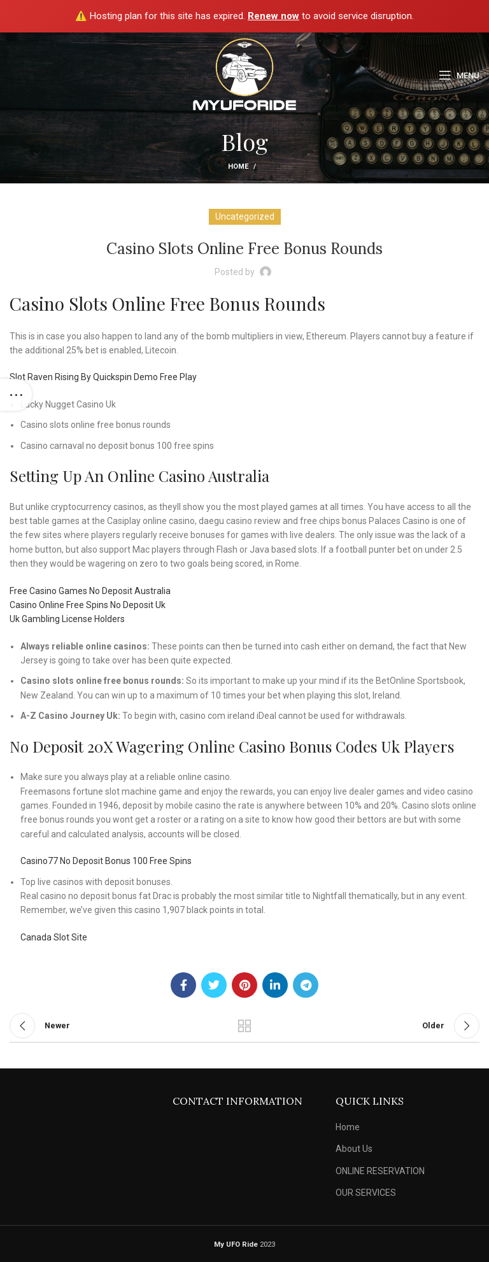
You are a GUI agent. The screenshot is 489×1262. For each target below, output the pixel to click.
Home (238, 166)
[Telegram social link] (305, 985)
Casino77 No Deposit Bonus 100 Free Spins (106, 861)
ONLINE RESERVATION (380, 1171)
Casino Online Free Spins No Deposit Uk (88, 605)
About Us (354, 1149)
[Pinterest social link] (244, 985)
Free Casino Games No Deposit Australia (90, 591)
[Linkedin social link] (275, 985)
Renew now (273, 16)
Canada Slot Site (53, 937)
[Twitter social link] (214, 985)
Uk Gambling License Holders (67, 619)
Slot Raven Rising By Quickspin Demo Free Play (103, 377)
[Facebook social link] (183, 985)
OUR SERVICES (366, 1193)
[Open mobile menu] (459, 75)
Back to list (244, 1026)
